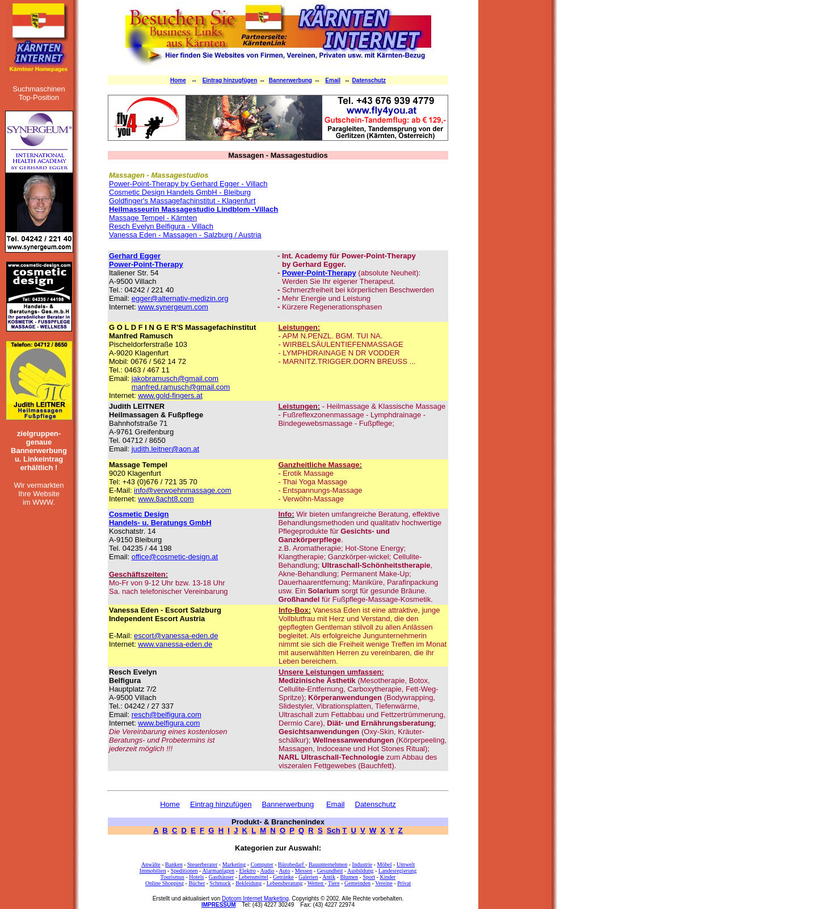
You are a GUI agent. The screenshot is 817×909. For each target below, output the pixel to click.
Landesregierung (397, 871)
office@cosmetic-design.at (175, 556)
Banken (174, 864)
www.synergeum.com (173, 307)
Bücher (196, 883)
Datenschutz (369, 80)
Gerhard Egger (135, 256)
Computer (262, 864)
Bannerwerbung (290, 80)
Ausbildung (360, 871)
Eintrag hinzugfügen (230, 80)
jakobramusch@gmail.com (175, 378)
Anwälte (151, 864)
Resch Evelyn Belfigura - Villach (161, 226)
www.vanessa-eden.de (175, 644)
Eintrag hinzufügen (220, 804)
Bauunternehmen (328, 864)
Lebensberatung (285, 883)
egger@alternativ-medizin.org (180, 298)
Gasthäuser (221, 877)
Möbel (384, 864)
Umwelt (406, 864)
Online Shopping (164, 883)
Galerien (308, 877)
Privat (404, 883)
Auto (284, 871)
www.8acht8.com (165, 499)
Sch (333, 830)
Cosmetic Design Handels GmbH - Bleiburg (180, 192)
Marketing (234, 864)
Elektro (247, 871)
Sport (369, 877)
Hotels (196, 877)
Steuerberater (202, 864)
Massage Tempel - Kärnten (153, 217)
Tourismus (172, 877)
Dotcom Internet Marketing (255, 898)
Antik (328, 877)
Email (332, 80)
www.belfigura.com (169, 723)
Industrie (362, 864)
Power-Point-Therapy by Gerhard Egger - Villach (188, 183)
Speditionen (184, 871)
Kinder (387, 877)
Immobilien (153, 871)
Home (178, 80)
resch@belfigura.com (166, 714)
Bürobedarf (291, 864)
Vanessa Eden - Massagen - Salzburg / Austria (185, 235)
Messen (304, 871)
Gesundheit (330, 871)
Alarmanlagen (218, 871)
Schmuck (220, 883)
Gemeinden (357, 883)
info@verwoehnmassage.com (182, 490)
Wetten (316, 883)
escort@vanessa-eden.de (176, 635)
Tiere (334, 883)
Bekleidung (248, 883)
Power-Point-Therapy (146, 264)
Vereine (384, 883)
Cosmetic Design (139, 514)
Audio (267, 871)
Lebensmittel (253, 877)
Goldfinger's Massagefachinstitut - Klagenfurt (182, 200)
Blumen (349, 877)
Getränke (283, 877)
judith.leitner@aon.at (165, 449)
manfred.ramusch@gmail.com (181, 387)
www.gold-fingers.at (170, 395)
